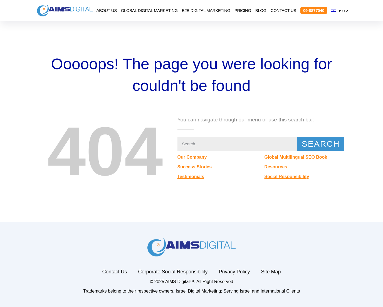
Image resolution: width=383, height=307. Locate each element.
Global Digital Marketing (149, 10)
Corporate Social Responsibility (172, 271)
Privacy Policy (234, 271)
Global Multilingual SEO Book (295, 157)
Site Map (271, 271)
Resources (275, 166)
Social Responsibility (286, 176)
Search (321, 143)
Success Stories (194, 166)
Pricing (242, 10)
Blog (260, 10)
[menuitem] (339, 10)
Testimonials (190, 176)
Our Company (192, 157)
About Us (107, 10)
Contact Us (283, 10)
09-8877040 (313, 10)
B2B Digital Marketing (206, 10)
